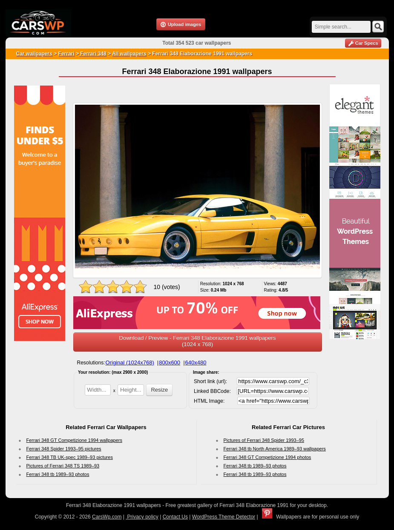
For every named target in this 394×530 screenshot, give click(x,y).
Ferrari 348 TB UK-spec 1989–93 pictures (69, 457)
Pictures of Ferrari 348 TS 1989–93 (63, 465)
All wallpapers (129, 54)
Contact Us (175, 517)
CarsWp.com (106, 517)
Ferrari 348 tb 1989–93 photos (57, 474)
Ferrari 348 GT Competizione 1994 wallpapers (74, 440)
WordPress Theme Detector (223, 517)
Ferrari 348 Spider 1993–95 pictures (63, 448)
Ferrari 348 (92, 54)
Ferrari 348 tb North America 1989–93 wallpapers (275, 448)
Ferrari (66, 54)
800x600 (169, 362)
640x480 (196, 362)
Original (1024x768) (130, 362)
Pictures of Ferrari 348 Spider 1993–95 (264, 440)
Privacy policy (142, 517)
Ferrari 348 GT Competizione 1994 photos (267, 457)
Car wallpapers (34, 54)
